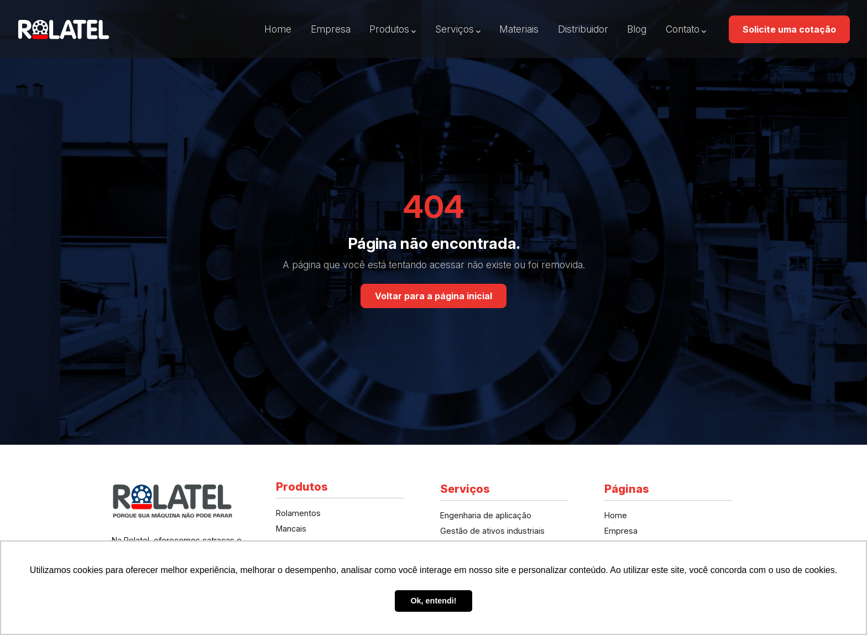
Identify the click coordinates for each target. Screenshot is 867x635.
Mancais (291, 528)
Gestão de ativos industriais (492, 530)
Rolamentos (298, 513)
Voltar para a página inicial (433, 295)
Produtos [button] (389, 29)
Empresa (331, 29)
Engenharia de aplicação (485, 515)
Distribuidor (583, 29)
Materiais (519, 29)
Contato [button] (682, 29)
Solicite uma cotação (789, 29)
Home (277, 29)
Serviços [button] (454, 29)
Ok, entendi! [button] (433, 600)
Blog (636, 29)
